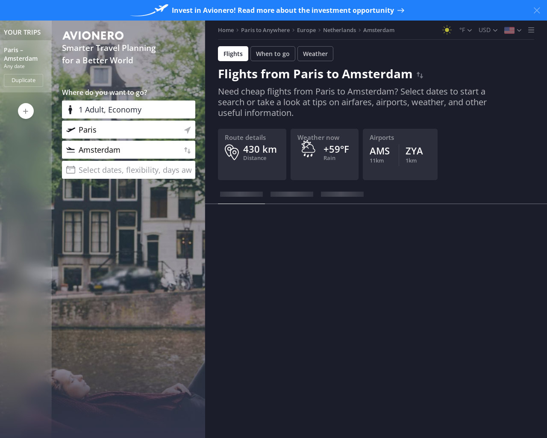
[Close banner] (537, 10)
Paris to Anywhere (265, 30)
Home (226, 30)
